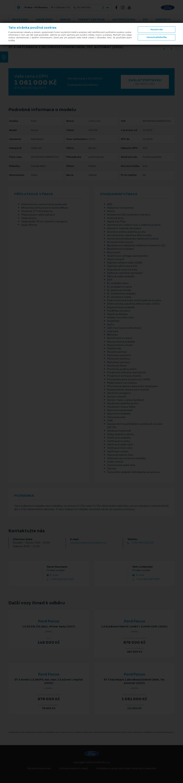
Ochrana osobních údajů (73, 768)
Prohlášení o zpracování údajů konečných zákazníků (126, 768)
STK (145, 19)
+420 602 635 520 (60, 579)
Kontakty (163, 19)
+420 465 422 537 (140, 542)
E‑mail (52, 575)
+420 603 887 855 (146, 579)
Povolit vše (156, 29)
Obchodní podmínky (39, 768)
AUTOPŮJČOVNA (123, 19)
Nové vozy (20, 19)
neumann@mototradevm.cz (88, 542)
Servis (65, 19)
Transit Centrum (91, 19)
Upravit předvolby (157, 37)
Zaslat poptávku (145, 82)
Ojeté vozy (44, 19)
